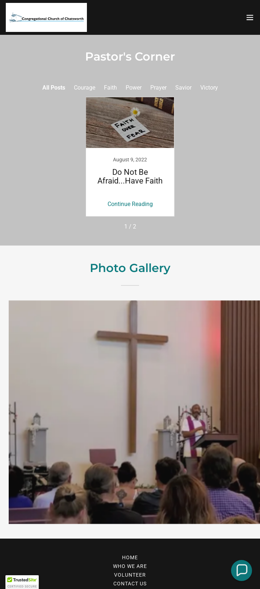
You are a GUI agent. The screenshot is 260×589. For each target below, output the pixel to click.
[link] (46, 17)
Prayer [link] (158, 87)
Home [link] (130, 557)
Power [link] (134, 87)
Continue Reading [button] (130, 204)
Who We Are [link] (130, 566)
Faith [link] (110, 87)
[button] (250, 17)
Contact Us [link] (130, 583)
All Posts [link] (53, 87)
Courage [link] (84, 87)
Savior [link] (183, 87)
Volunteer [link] (130, 575)
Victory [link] (209, 87)
